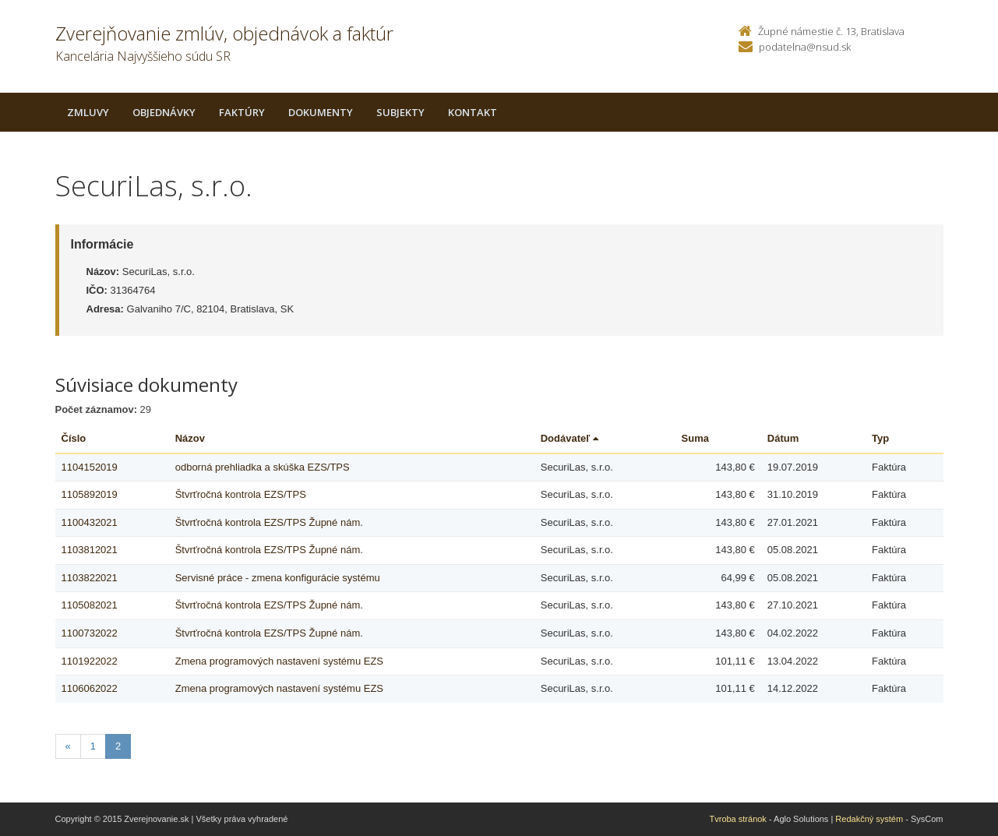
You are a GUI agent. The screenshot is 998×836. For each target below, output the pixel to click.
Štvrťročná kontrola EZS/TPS (240, 494)
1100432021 (90, 522)
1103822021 (90, 578)
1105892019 (90, 494)
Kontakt (472, 112)
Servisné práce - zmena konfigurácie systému (277, 578)
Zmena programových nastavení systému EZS (279, 661)
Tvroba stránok (738, 819)
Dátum (783, 438)
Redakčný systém (869, 819)
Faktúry (242, 112)
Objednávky (164, 112)
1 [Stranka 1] (93, 746)
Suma (695, 438)
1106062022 (90, 688)
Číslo (74, 438)
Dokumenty (320, 112)
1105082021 (90, 605)
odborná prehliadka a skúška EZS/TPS (262, 467)
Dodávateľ (569, 438)
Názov (190, 438)
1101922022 (90, 661)
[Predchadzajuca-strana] (68, 747)
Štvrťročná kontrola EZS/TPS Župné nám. (269, 522)
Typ (880, 438)
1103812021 (90, 550)
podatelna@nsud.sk (805, 47)
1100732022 (90, 633)
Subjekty (400, 112)
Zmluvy (88, 112)
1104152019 (90, 467)
